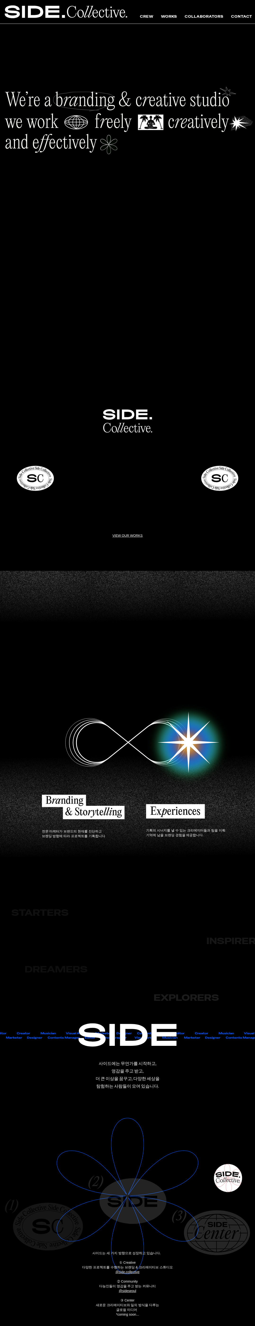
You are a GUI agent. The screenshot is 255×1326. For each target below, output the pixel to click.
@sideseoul (127, 1291)
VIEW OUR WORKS (127, 535)
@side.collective (127, 1272)
